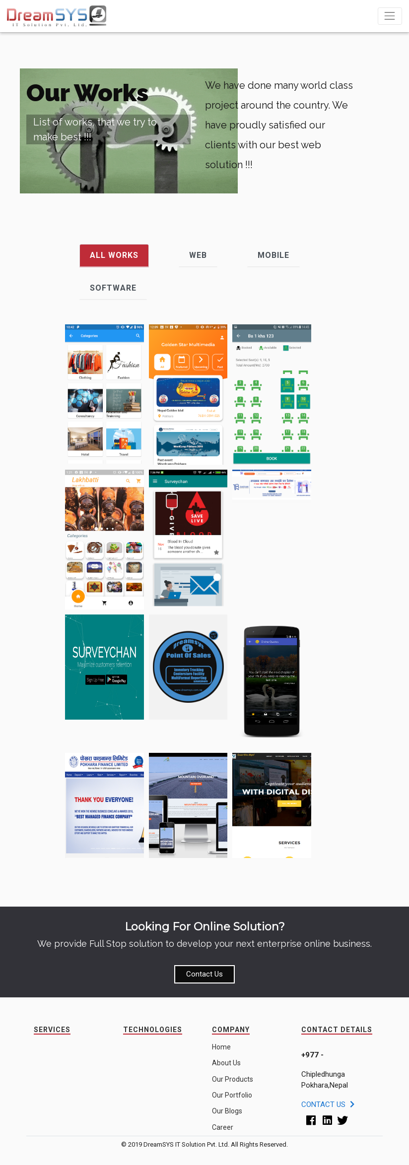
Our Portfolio (232, 1095)
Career (222, 1127)
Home (221, 1047)
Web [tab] (198, 255)
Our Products (232, 1079)
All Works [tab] (114, 255)
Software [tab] (113, 288)
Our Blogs (227, 1111)
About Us (226, 1063)
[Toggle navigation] (390, 16)
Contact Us (204, 974)
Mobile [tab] (273, 255)
